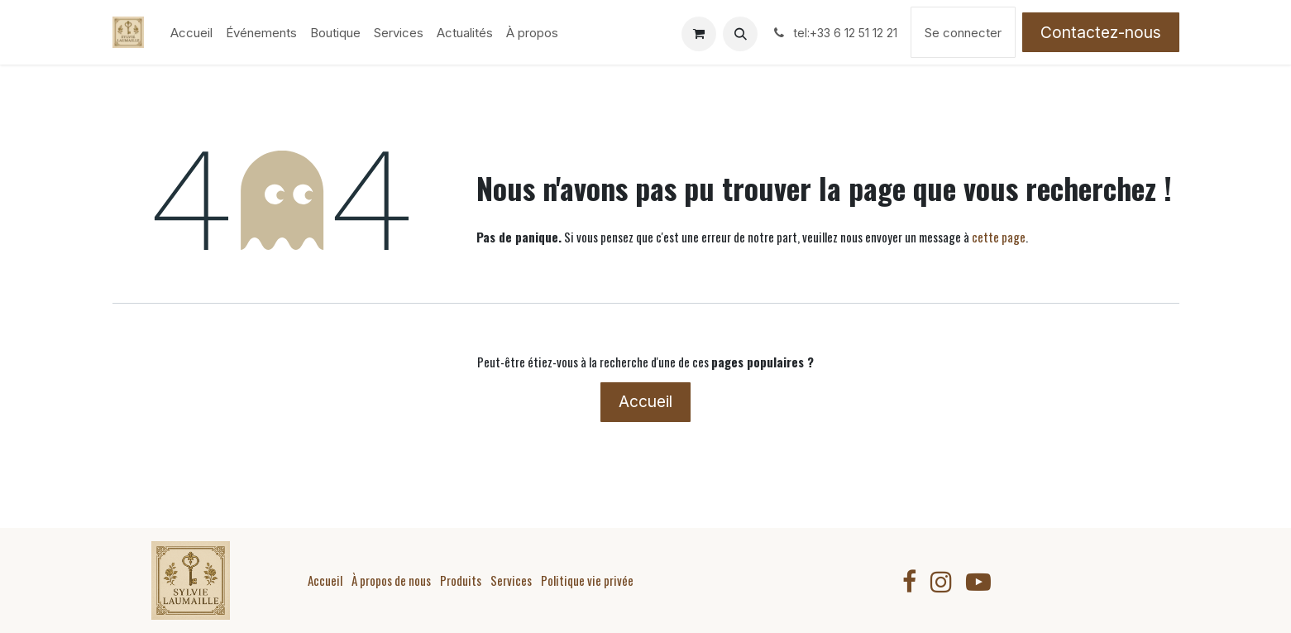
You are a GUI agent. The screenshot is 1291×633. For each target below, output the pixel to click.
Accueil (645, 401)
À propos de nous (391, 580)
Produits (460, 580)
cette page (999, 237)
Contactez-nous (1100, 32)
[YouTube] (978, 581)
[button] (740, 34)
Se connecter (963, 33)
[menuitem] (191, 32)
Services (511, 580)
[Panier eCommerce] (698, 34)
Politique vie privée (587, 580)
